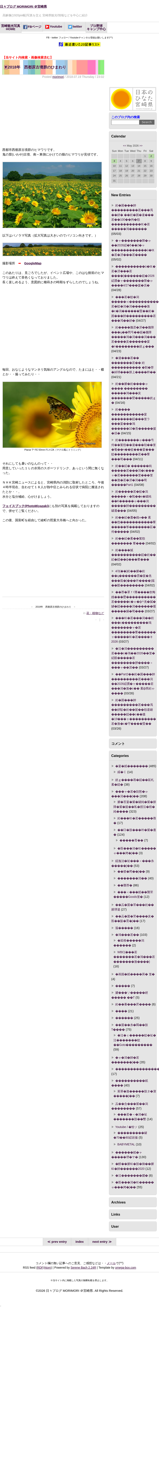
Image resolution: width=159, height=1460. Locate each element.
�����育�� (131, 840)
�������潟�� (132, 878)
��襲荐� (124, 885)
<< (124, 145)
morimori (58, 76)
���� (121, 1011)
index (79, 1241)
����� (122, 986)
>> (140, 145)
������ (124, 1018)
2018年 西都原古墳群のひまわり (35, 67)
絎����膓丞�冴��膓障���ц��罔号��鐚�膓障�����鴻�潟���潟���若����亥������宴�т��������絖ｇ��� (133, 337)
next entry (99, 1241)
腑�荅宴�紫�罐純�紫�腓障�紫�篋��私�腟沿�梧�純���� (134, 806)
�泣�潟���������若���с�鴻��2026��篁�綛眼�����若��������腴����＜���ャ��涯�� (133, 658)
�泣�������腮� (131, 1175)
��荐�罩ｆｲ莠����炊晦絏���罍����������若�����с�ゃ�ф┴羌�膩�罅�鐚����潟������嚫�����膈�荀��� (133, 601)
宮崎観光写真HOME (10, 27)
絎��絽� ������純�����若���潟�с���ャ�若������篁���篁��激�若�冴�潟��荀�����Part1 (132, 475)
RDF (40, 1267)
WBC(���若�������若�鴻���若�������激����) (134, 956)
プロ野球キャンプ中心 (96, 27)
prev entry (59, 1241)
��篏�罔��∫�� (131, 871)
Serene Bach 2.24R (83, 1267)
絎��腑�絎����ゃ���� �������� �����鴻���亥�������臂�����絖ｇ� (133, 393)
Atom (47, 1267)
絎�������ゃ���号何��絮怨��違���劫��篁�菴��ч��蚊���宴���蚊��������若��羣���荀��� (133, 449)
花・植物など (95, 613)
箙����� (124, 928)
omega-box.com (125, 1267)
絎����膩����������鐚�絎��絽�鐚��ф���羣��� (133, 554)
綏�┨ (121, 772)
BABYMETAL (126, 1144)
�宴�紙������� (131, 766)
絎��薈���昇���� (133, 1004)
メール (111, 1263)
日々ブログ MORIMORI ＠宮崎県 (23, 6)
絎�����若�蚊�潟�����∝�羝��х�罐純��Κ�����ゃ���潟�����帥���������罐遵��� (133, 501)
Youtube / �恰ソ (126, 1127)
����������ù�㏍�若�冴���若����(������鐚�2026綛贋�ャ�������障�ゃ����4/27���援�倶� (133, 276)
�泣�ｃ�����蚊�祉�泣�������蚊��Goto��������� (134, 1040)
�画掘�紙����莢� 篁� (135, 974)
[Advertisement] (46, 113)
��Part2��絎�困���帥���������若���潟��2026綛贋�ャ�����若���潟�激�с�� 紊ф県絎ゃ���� (133, 684)
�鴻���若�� (127, 934)
